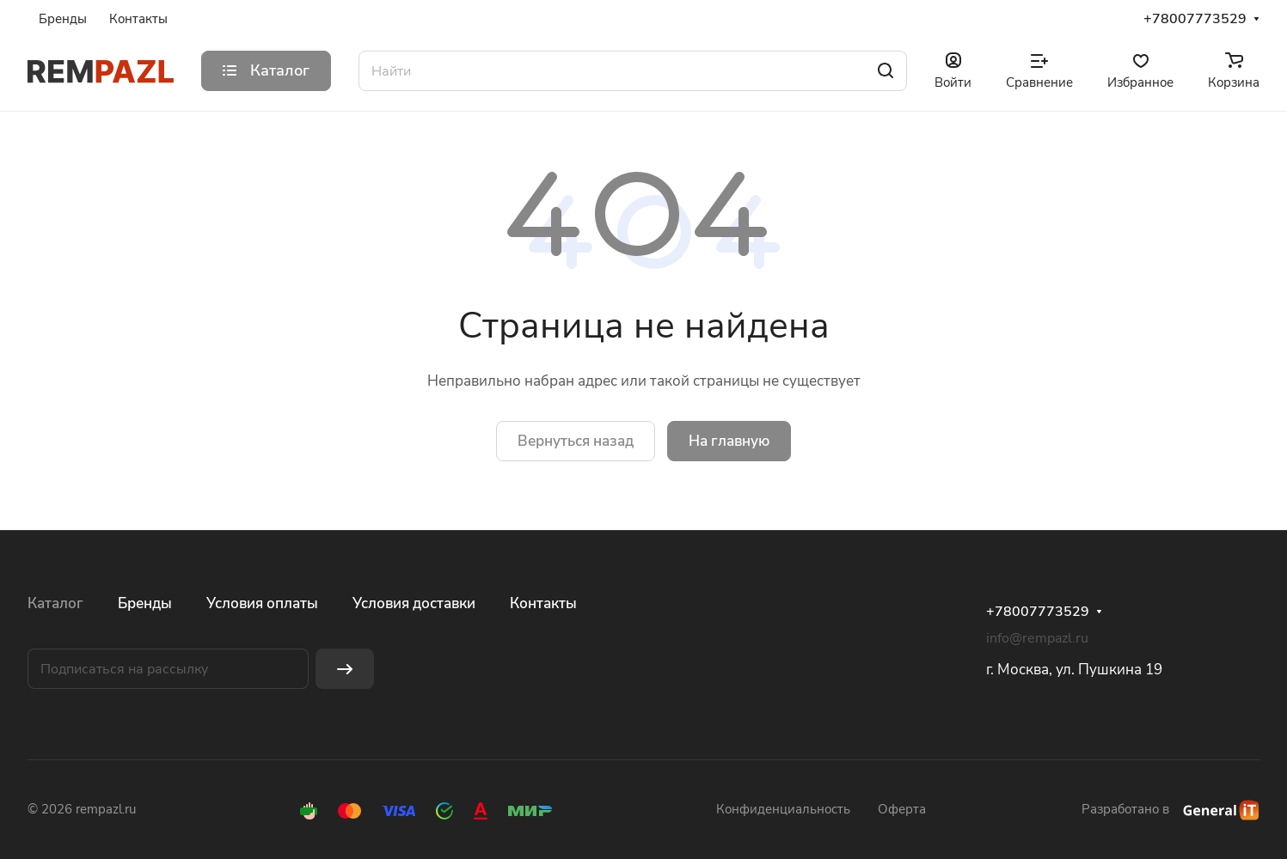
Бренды (145, 603)
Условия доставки (413, 603)
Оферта (902, 809)
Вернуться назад (576, 441)
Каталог (55, 603)
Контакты (543, 603)
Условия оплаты (262, 603)
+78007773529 (1195, 19)
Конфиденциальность (783, 809)
